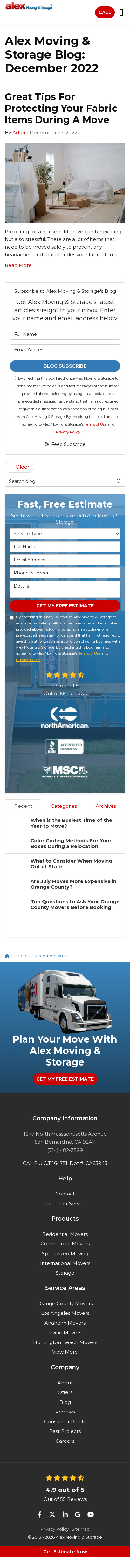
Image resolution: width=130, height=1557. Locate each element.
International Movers (65, 1263)
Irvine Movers (65, 1332)
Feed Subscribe (65, 444)
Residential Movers (65, 1234)
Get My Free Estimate (65, 606)
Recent (23, 806)
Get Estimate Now (65, 1551)
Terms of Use (95, 424)
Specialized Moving (65, 1254)
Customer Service (65, 1204)
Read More (18, 265)
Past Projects (65, 1431)
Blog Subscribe (65, 366)
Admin (20, 133)
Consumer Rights (65, 1422)
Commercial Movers (65, 1244)
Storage (65, 1273)
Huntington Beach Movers (65, 1342)
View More (65, 1352)
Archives (106, 806)
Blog (65, 1402)
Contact (65, 1194)
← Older (19, 467)
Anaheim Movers (65, 1323)
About (65, 1383)
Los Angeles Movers (65, 1313)
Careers (65, 1441)
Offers (65, 1392)
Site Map (81, 1529)
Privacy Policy (68, 432)
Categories (64, 806)
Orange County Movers (65, 1303)
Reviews (65, 1412)
